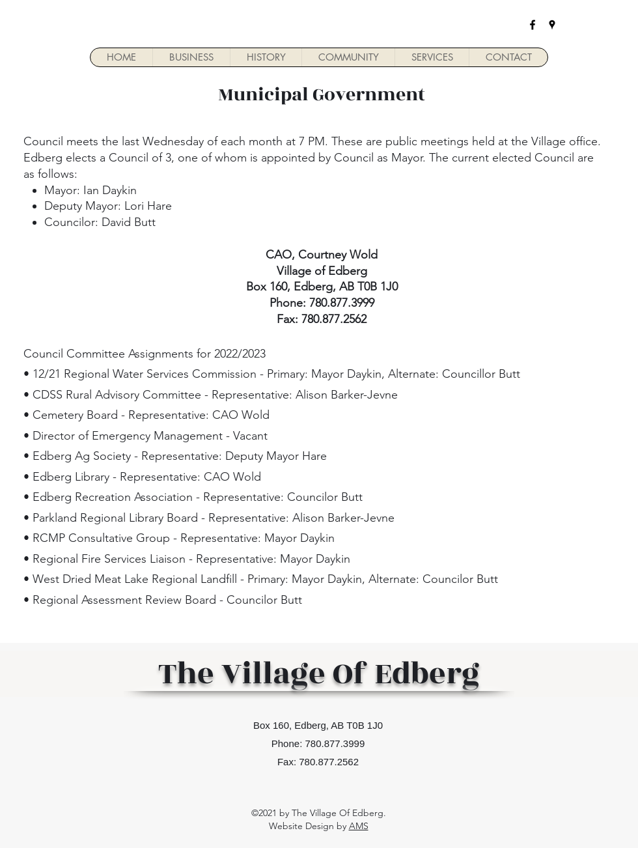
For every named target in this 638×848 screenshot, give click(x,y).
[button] (191, 57)
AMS (358, 826)
